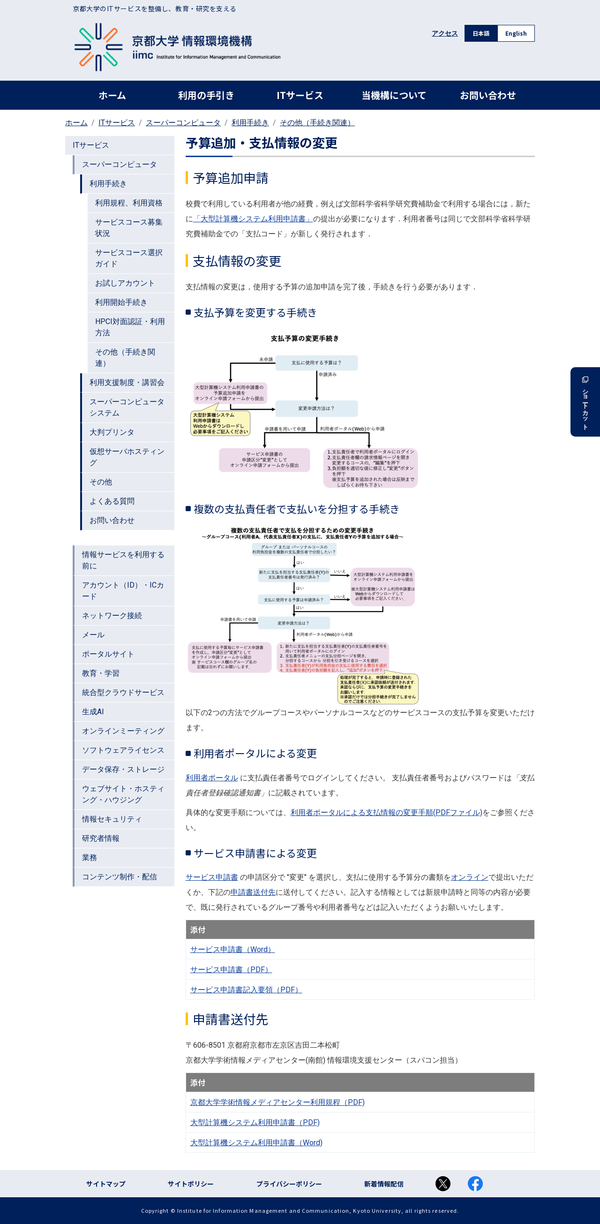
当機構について (394, 95)
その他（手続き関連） (317, 122)
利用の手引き (206, 95)
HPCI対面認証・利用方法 (130, 327)
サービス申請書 (212, 877)
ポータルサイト (108, 654)
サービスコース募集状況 (129, 228)
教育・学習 (101, 673)
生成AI (93, 711)
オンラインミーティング (123, 730)
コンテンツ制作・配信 (119, 876)
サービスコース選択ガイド (129, 258)
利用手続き (250, 122)
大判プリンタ (112, 432)
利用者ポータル (212, 777)
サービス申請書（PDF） (231, 969)
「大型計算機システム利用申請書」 (253, 218)
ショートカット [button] (585, 402)
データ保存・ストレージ (123, 769)
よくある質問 (112, 501)
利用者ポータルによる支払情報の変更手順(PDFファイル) (386, 812)
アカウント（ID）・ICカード (123, 591)
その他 (101, 481)
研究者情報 (101, 838)
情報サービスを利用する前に (123, 560)
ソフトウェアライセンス (123, 750)
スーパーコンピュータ (183, 122)
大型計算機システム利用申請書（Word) (256, 1142)
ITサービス (300, 95)
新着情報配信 (384, 1183)
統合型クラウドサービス (123, 692)
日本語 (480, 33)
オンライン (469, 877)
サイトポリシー (191, 1183)
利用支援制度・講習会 (127, 382)
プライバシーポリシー (289, 1183)
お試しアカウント (125, 283)
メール (93, 634)
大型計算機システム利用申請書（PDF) (255, 1122)
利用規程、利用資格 (129, 202)
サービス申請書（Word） (232, 949)
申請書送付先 (253, 892)
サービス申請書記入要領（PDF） (246, 989)
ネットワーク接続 (112, 615)
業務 (89, 857)
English (516, 33)
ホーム (112, 95)
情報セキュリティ (112, 819)
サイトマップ (106, 1183)
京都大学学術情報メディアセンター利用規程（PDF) (277, 1102)
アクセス (445, 33)
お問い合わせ (488, 95)
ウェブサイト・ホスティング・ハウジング (123, 794)
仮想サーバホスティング (127, 457)
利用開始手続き (121, 302)
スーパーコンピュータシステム (127, 407)
